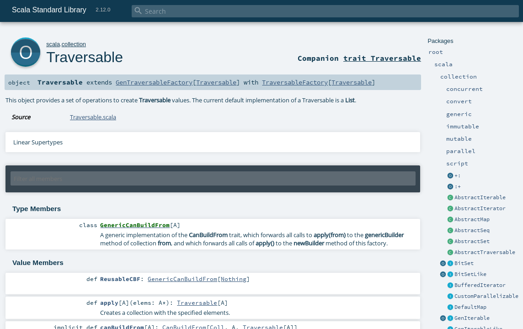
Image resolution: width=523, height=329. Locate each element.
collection (74, 44)
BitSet (464, 263)
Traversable (84, 57)
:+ (457, 186)
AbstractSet (472, 241)
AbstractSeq (472, 230)
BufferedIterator (480, 285)
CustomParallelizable (486, 296)
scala (53, 44)
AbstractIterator (480, 208)
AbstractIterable (480, 197)
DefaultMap (470, 307)
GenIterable (472, 318)
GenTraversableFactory (154, 82)
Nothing (233, 278)
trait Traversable (382, 58)
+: (457, 175)
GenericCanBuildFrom (182, 278)
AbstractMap (472, 219)
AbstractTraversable (484, 252)
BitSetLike (470, 274)
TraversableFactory (295, 82)
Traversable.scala (93, 117)
